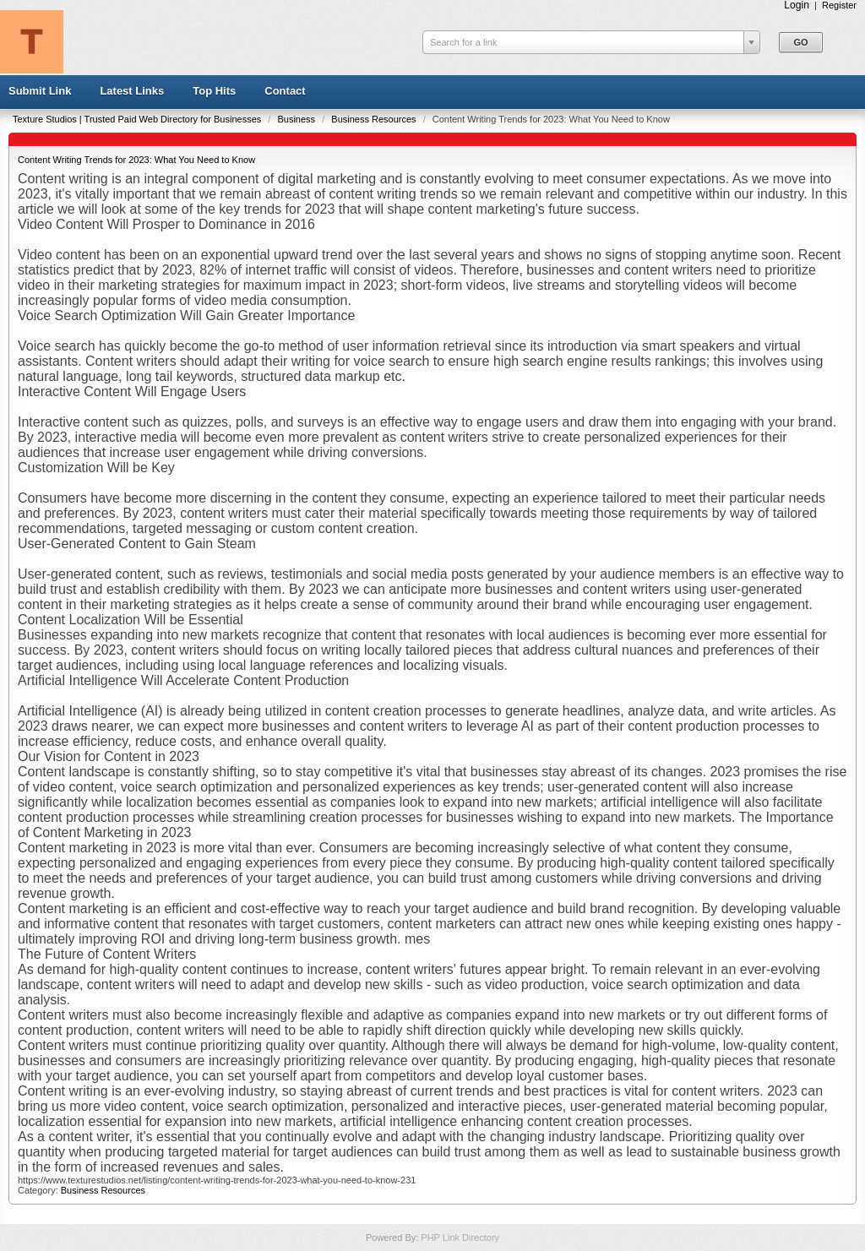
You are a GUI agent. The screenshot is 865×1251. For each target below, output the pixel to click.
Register (839, 5)
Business (297, 119)
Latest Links (132, 90)
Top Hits (214, 90)
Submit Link (39, 90)
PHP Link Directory (460, 1237)
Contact (284, 90)
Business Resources (374, 119)
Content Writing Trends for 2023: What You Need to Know (136, 160)
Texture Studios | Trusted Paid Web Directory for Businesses (138, 119)
